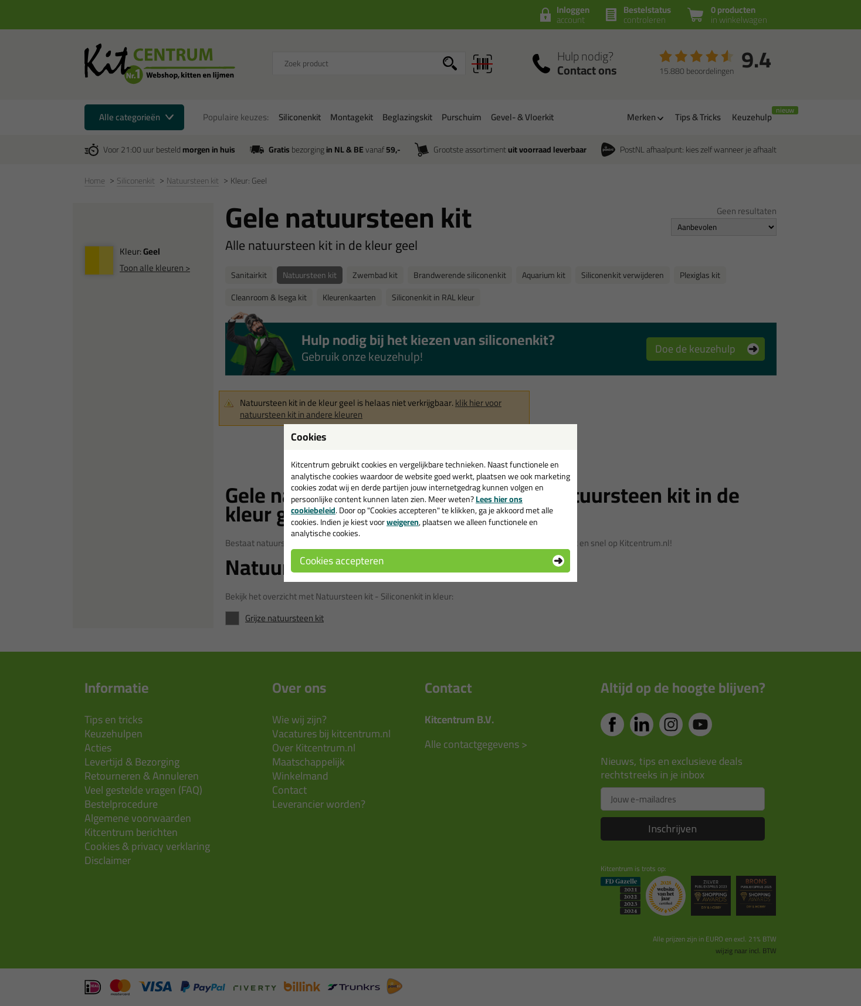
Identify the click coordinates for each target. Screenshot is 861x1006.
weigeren (403, 522)
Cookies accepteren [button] (342, 560)
